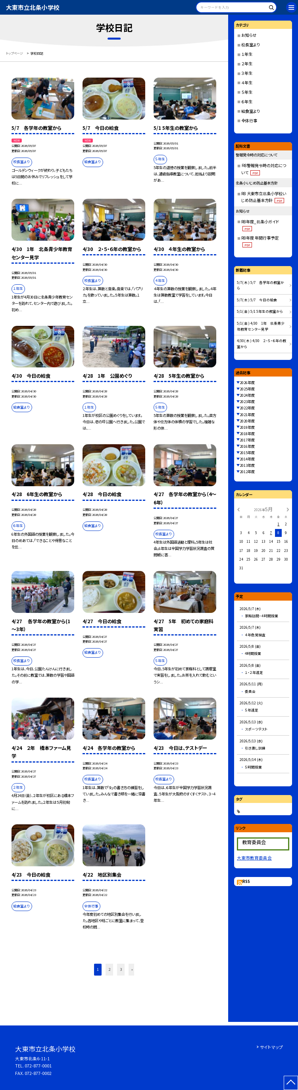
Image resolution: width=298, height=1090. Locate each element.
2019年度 (247, 427)
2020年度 (247, 421)
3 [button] (121, 969)
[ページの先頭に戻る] (291, 1083)
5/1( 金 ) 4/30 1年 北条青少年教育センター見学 (261, 326)
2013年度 (247, 465)
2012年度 (247, 471)
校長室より (250, 45)
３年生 (246, 73)
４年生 (246, 83)
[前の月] (238, 509)
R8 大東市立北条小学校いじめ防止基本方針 (263, 196)
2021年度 (247, 414)
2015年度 (247, 452)
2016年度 (247, 446)
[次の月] (287, 509)
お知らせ (248, 35)
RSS (246, 881)
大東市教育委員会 (254, 858)
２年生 (246, 64)
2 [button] (109, 969)
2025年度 (247, 389)
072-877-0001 (38, 1065)
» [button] (132, 969)
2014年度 (247, 459)
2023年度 (247, 401)
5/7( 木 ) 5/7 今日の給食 (257, 299)
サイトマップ (271, 1047)
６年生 (246, 102)
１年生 (246, 54)
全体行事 (249, 121)
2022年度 (247, 408)
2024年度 (247, 395)
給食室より (250, 111)
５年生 (246, 92)
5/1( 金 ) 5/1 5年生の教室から (260, 311)
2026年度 (247, 382)
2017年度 (247, 440)
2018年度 (247, 433)
